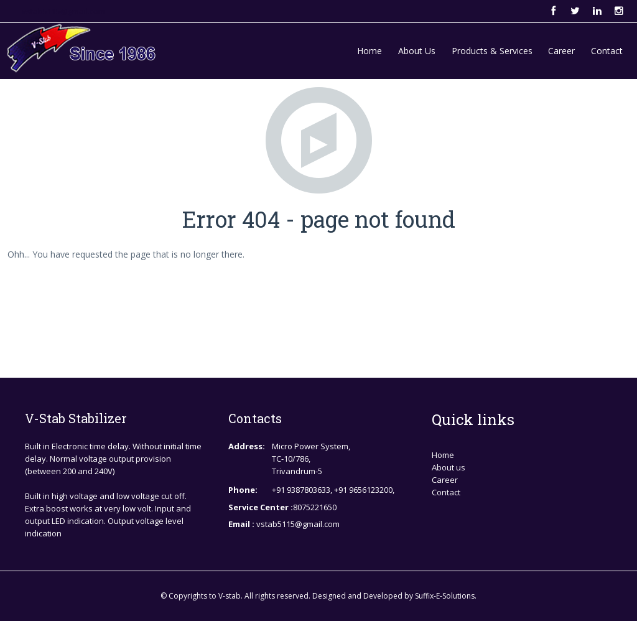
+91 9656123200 (363, 489)
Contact (607, 51)
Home (369, 51)
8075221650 (315, 507)
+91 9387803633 (301, 489)
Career (561, 51)
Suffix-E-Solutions (445, 596)
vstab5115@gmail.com (63, 11)
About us (448, 467)
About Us (416, 51)
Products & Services (492, 51)
